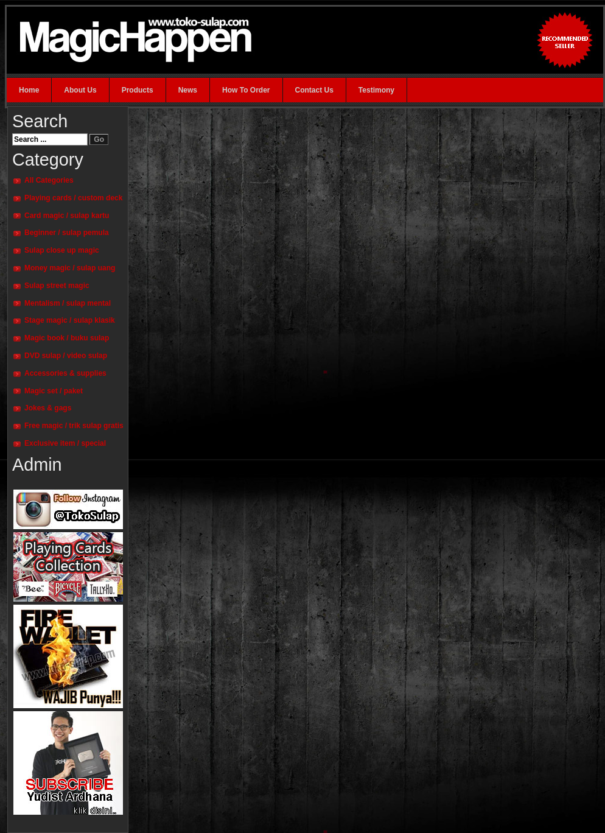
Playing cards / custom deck (73, 198)
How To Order (246, 90)
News (187, 90)
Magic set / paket (53, 391)
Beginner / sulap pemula (66, 232)
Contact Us (314, 90)
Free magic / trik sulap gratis (74, 425)
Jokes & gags (47, 408)
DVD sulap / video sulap (65, 355)
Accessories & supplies (65, 373)
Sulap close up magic (61, 250)
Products (137, 90)
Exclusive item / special (65, 443)
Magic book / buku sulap (66, 338)
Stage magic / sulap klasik (69, 320)
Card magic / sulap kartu (66, 215)
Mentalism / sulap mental (67, 303)
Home (29, 90)
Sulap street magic (56, 285)
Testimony (376, 90)
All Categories (49, 180)
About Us (80, 90)
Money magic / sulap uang (69, 268)
